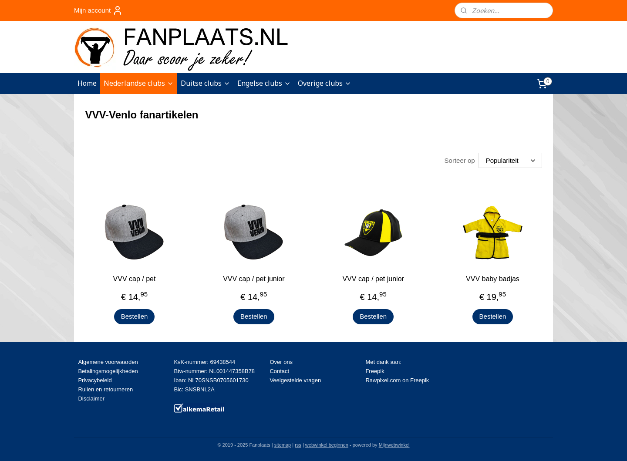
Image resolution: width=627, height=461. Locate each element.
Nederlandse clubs (139, 83)
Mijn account (98, 10)
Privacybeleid (94, 380)
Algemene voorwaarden (108, 362)
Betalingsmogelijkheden (108, 371)
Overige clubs (324, 83)
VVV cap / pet (134, 279)
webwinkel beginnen (326, 445)
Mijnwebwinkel (394, 445)
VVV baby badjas (492, 279)
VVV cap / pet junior (253, 279)
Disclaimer (91, 398)
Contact (279, 371)
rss (298, 445)
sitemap (282, 445)
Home (87, 83)
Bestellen (134, 316)
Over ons (281, 362)
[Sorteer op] (510, 160)
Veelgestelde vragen (295, 380)
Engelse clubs (264, 83)
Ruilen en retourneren (105, 389)
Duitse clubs (205, 83)
